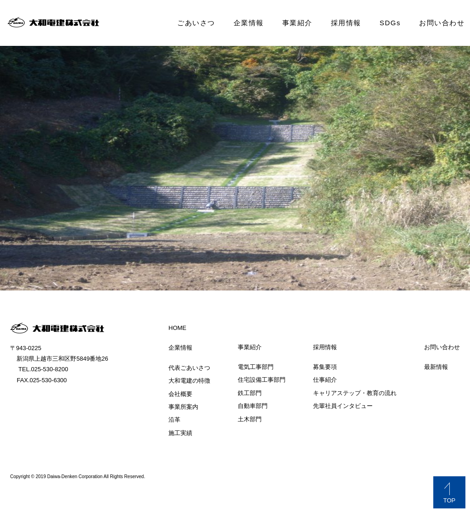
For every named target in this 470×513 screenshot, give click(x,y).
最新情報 (436, 366)
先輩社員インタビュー (343, 405)
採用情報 (346, 23)
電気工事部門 (256, 366)
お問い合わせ (441, 23)
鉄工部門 (250, 393)
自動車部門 (253, 405)
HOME (177, 327)
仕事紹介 (325, 379)
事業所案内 (183, 406)
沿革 (174, 419)
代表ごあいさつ (189, 367)
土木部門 (250, 419)
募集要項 (325, 366)
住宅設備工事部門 (261, 379)
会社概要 (180, 393)
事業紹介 (297, 23)
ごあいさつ (196, 23)
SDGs (390, 23)
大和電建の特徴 (189, 380)
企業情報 (249, 23)
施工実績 (180, 432)
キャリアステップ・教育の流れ (355, 393)
